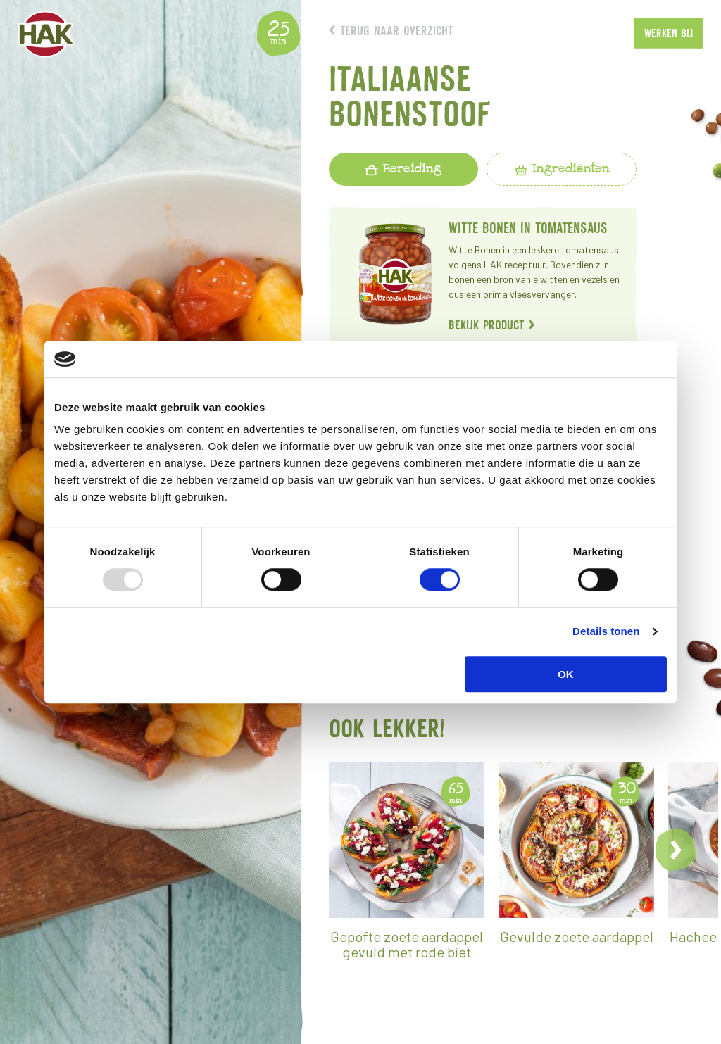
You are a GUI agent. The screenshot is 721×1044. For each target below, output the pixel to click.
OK (566, 674)
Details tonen (605, 631)
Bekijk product (492, 324)
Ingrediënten (562, 168)
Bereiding (403, 168)
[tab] (404, 169)
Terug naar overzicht (391, 30)
